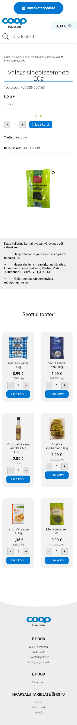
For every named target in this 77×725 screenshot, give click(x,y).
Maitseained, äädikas (42, 56)
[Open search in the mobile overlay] (38, 36)
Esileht (7, 56)
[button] (53, 173)
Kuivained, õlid (21, 56)
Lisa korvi (42, 124)
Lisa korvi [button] (18, 394)
